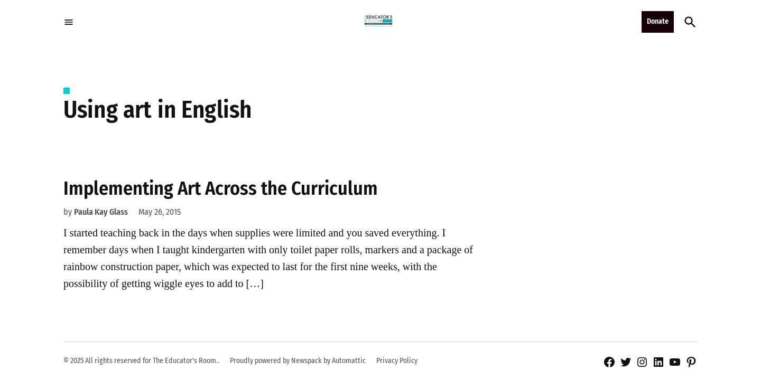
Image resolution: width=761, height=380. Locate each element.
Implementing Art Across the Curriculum (220, 188)
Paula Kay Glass (101, 212)
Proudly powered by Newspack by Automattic (298, 360)
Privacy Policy (396, 360)
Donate (658, 21)
